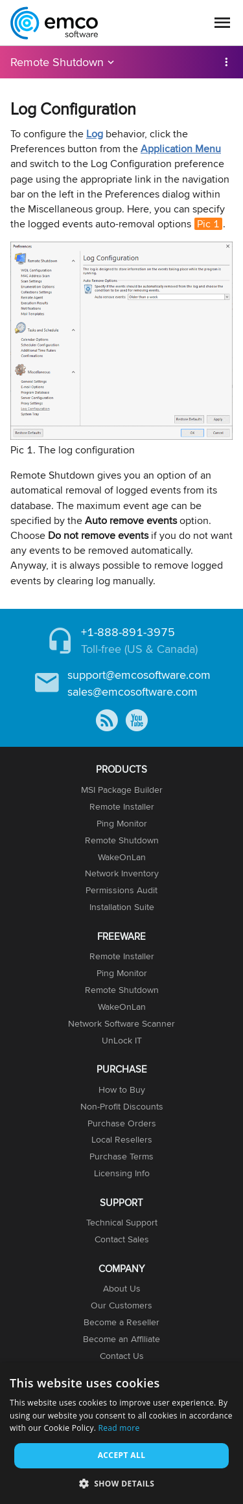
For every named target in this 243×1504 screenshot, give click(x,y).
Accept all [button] (122, 1455)
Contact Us (122, 1355)
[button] (122, 1483)
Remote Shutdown (57, 62)
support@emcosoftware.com (139, 674)
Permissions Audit (121, 889)
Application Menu (181, 148)
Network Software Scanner (121, 1023)
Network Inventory (122, 873)
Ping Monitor (122, 823)
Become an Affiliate (121, 1338)
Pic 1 (208, 224)
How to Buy (121, 1089)
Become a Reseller (121, 1322)
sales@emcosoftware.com (132, 691)
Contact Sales (122, 1239)
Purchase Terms (121, 1156)
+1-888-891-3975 (128, 631)
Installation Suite (121, 906)
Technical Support (121, 1222)
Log (94, 133)
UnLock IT (122, 1040)
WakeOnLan (122, 856)
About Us (122, 1288)
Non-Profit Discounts (121, 1106)
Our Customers (121, 1305)
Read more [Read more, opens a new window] (119, 1427)
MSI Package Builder (122, 789)
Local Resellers (121, 1139)
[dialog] (121, 1433)
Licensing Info (122, 1173)
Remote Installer (121, 806)
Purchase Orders (121, 1123)
